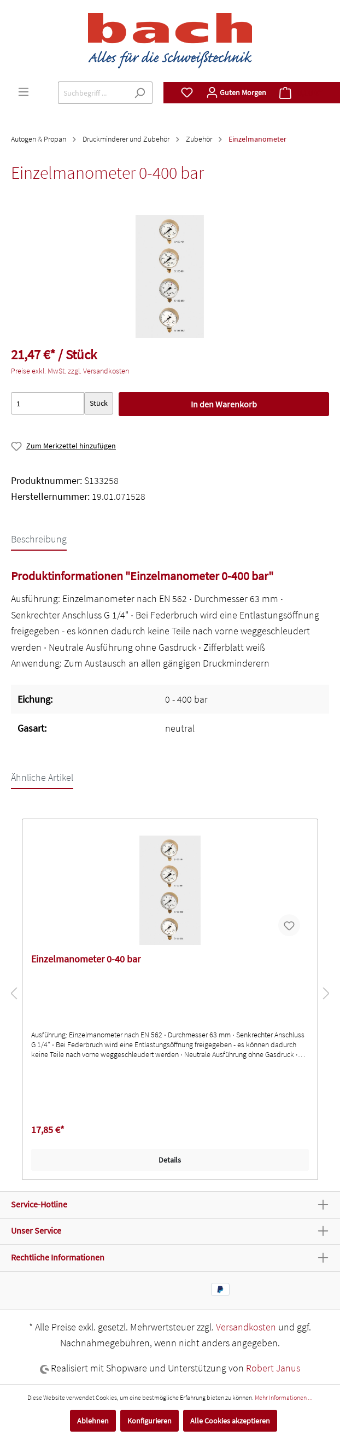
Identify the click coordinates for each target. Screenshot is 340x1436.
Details (170, 1160)
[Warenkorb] (301, 92)
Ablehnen (93, 1421)
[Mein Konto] (236, 92)
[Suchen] (140, 92)
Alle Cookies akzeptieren (230, 1421)
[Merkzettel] (187, 92)
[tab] (39, 539)
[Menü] (23, 91)
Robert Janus (273, 1368)
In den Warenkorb (224, 404)
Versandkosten (246, 1327)
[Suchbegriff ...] (92, 92)
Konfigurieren (149, 1421)
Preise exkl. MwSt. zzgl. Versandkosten (70, 371)
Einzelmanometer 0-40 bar (85, 959)
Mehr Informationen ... (284, 1397)
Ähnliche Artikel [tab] (42, 777)
